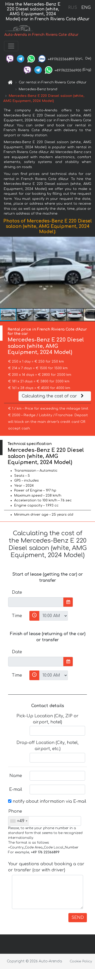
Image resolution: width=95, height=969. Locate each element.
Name (15, 775)
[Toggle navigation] (11, 46)
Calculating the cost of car (53, 396)
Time (17, 616)
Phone (15, 811)
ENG (85, 7)
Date (17, 592)
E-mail (15, 789)
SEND (77, 917)
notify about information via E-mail (47, 801)
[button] (90, 272)
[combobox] (18, 821)
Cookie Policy (81, 961)
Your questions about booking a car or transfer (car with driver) (46, 867)
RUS (72, 7)
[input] (36, 602)
